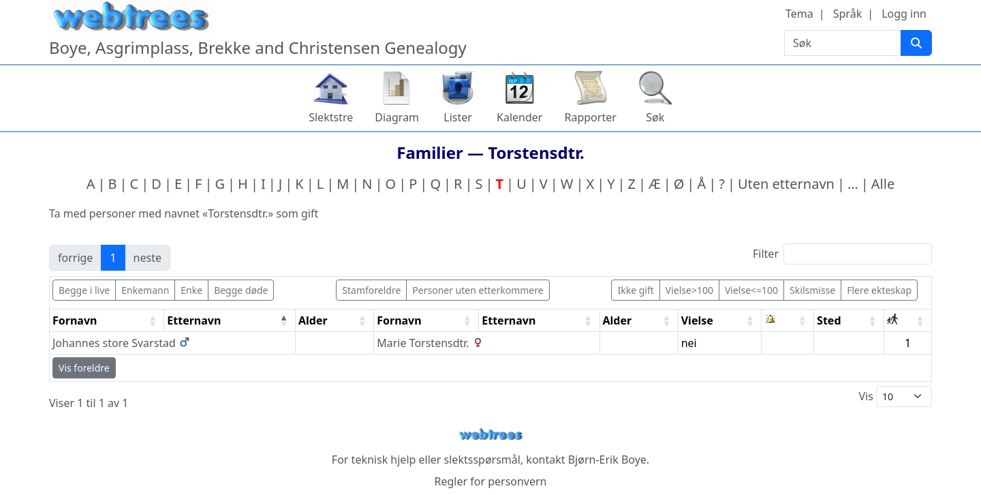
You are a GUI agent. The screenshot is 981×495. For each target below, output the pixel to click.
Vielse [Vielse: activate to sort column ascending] (697, 320)
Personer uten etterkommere (477, 290)
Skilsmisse (812, 290)
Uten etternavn (786, 184)
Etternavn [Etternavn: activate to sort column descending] (194, 320)
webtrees (490, 434)
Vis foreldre (84, 367)
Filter (842, 254)
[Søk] (916, 43)
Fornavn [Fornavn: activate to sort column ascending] (74, 320)
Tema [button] (799, 13)
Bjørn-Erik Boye (607, 459)
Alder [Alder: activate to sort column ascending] (313, 320)
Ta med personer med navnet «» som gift (183, 213)
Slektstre (331, 117)
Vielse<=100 (751, 290)
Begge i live (84, 290)
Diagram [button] (397, 117)
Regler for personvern (490, 481)
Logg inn (904, 13)
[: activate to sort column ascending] (788, 321)
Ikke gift (635, 290)
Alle (882, 184)
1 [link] (113, 257)
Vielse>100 (689, 290)
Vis (895, 396)
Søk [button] (655, 117)
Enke (191, 290)
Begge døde (241, 290)
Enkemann (145, 290)
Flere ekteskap (879, 290)
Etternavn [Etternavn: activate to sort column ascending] (508, 320)
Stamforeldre (371, 290)
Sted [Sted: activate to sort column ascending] (829, 320)
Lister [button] (457, 117)
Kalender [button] (519, 117)
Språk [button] (847, 13)
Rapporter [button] (590, 117)
